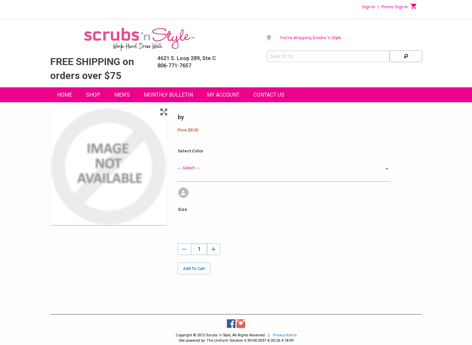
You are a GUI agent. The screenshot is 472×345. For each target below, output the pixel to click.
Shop (93, 95)
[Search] (406, 56)
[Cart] (413, 8)
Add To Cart (194, 268)
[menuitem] (64, 96)
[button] (284, 169)
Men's (122, 95)
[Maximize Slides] (163, 112)
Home (64, 95)
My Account (223, 95)
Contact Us (268, 95)
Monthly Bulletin (168, 95)
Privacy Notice (285, 335)
